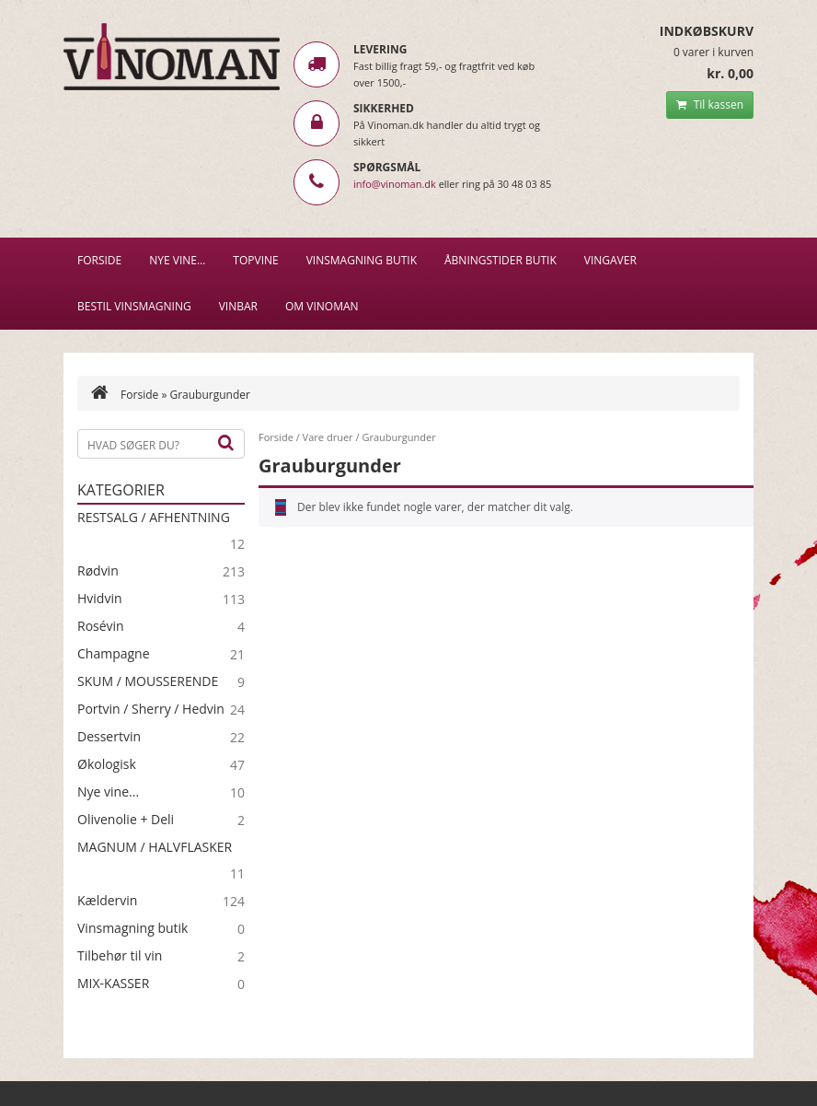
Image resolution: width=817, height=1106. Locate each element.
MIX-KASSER (113, 983)
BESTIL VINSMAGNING (134, 306)
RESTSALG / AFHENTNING (153, 517)
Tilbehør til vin (119, 956)
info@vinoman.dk (394, 184)
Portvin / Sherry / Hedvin (150, 709)
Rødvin (98, 571)
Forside (99, 260)
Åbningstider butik (500, 260)
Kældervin (107, 900)
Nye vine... (108, 792)
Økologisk (106, 764)
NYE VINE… (177, 260)
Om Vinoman (322, 306)
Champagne (113, 654)
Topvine (255, 260)
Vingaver (610, 260)
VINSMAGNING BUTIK (361, 260)
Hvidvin (99, 598)
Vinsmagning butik (132, 928)
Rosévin (100, 626)
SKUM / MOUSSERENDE (147, 681)
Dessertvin (109, 736)
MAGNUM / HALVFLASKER (154, 847)
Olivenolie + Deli (125, 819)
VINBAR (238, 306)
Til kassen (709, 104)
